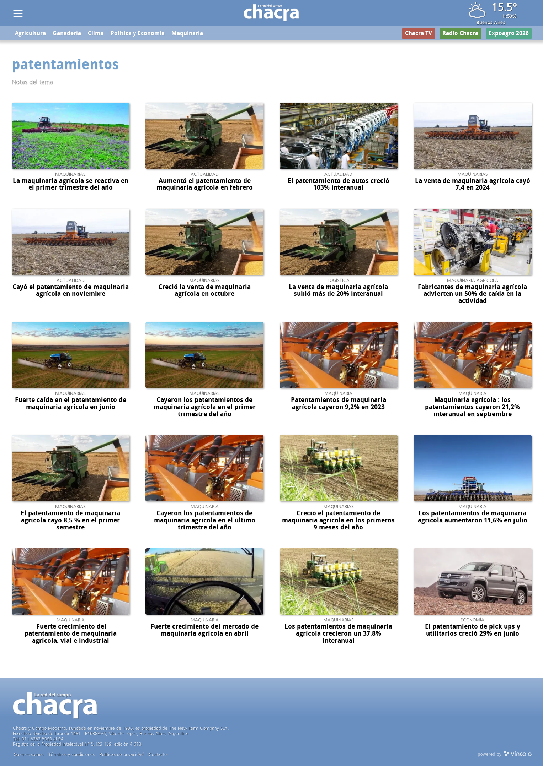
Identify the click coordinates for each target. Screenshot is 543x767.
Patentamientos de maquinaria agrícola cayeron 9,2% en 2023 (338, 404)
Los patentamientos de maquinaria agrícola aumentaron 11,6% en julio (472, 517)
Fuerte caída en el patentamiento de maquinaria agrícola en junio (70, 404)
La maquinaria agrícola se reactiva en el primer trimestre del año (70, 184)
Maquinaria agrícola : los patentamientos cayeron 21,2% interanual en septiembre (472, 408)
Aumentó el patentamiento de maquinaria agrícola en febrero (204, 184)
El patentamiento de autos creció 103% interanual (338, 184)
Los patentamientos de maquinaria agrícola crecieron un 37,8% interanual (338, 634)
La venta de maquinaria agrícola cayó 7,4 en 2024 (472, 184)
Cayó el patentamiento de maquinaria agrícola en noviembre (70, 290)
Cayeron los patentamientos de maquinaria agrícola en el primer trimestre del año (205, 408)
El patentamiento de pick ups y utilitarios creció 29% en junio (472, 630)
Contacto (158, 755)
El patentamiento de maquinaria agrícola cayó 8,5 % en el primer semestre (70, 521)
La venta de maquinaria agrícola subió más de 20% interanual (338, 290)
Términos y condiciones (71, 755)
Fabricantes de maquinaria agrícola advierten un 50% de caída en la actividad (472, 294)
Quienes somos (28, 755)
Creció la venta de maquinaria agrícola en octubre (204, 290)
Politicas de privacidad (122, 755)
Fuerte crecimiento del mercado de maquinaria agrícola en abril (204, 630)
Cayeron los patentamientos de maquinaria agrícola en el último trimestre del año (204, 521)
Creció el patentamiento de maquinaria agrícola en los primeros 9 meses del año (338, 521)
